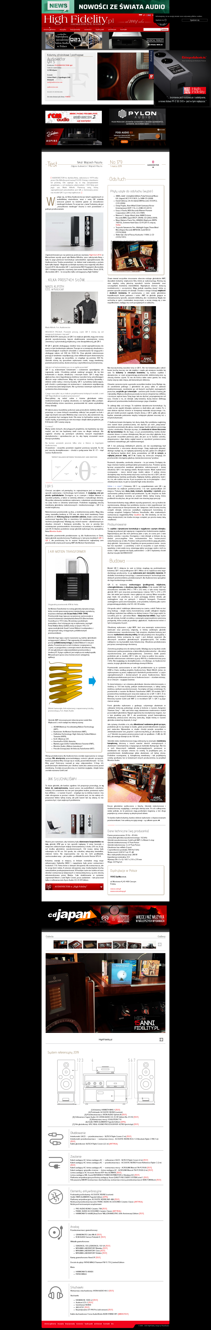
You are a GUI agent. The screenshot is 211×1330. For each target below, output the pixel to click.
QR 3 (47, 541)
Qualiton (137, 515)
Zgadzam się (161, 20)
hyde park (100, 30)
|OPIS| (123, 1122)
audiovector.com (52, 87)
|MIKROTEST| (123, 1314)
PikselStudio (165, 1326)
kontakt (123, 30)
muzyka (63, 30)
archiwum (112, 30)
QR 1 (101, 538)
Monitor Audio (56, 531)
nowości (88, 30)
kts (112, 1324)
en (153, 15)
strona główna (49, 30)
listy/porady (75, 30)
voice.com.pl (115, 889)
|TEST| (117, 1110)
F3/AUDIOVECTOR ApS (63, 65)
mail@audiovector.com (54, 82)
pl (144, 15)
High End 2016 (95, 255)
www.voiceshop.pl (118, 891)
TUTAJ (118, 225)
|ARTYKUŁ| (113, 1144)
